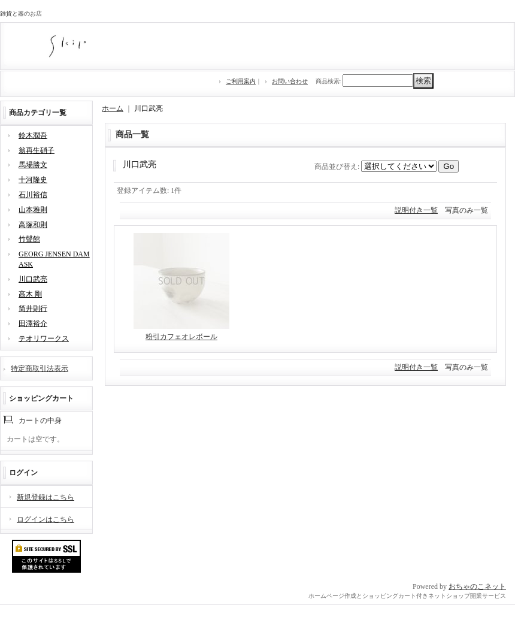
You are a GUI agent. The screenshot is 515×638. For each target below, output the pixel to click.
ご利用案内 (241, 81)
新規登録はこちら (45, 497)
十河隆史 (33, 180)
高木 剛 (30, 294)
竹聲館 (29, 239)
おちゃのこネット (477, 586)
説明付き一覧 (416, 210)
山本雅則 (33, 209)
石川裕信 (33, 195)
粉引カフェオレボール (181, 336)
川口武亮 (33, 279)
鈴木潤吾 (33, 135)
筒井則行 (33, 308)
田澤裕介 (33, 323)
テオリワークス (44, 338)
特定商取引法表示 (39, 368)
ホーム (112, 108)
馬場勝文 (33, 165)
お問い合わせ (290, 81)
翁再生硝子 (36, 150)
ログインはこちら (45, 519)
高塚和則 (33, 224)
